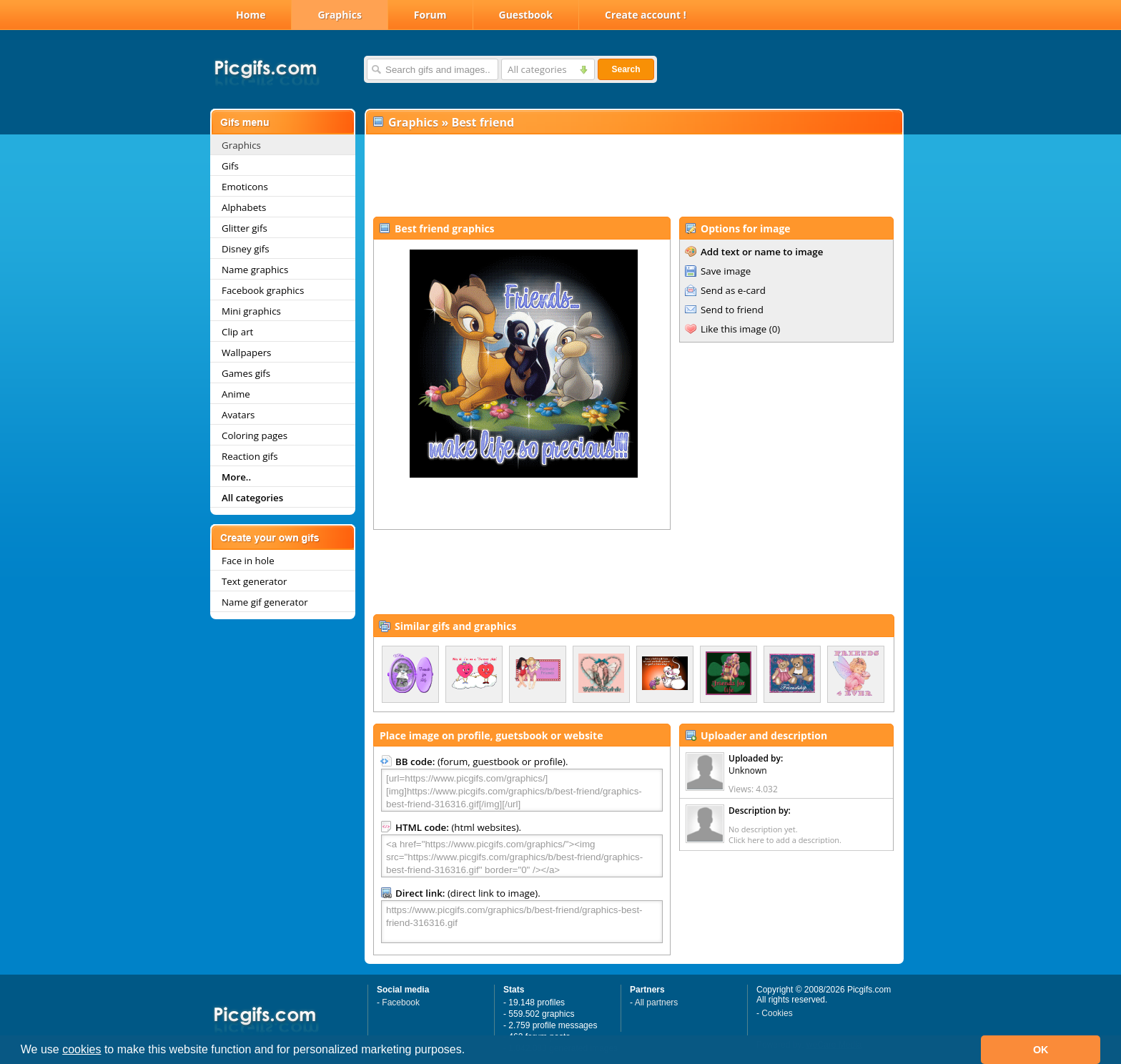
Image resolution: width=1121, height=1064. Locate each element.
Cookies (776, 1013)
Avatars (238, 414)
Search (625, 69)
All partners (656, 1003)
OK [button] (1041, 1049)
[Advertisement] (633, 176)
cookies (81, 1049)
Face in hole (248, 560)
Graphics (339, 14)
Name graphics (255, 269)
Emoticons (245, 186)
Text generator (254, 581)
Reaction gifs (250, 456)
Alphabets (244, 207)
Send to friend (732, 309)
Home (250, 14)
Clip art (237, 331)
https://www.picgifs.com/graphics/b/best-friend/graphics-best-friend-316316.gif (522, 921)
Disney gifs (246, 248)
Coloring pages (254, 435)
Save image (726, 271)
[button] (470, 1051)
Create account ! (645, 14)
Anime (236, 394)
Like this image (733, 328)
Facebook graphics (263, 290)
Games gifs (246, 373)
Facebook (401, 1003)
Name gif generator (265, 602)
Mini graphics (251, 311)
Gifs (230, 165)
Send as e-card (733, 290)
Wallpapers (246, 352)
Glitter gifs (244, 228)
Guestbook (526, 14)
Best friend (482, 122)
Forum (430, 14)
